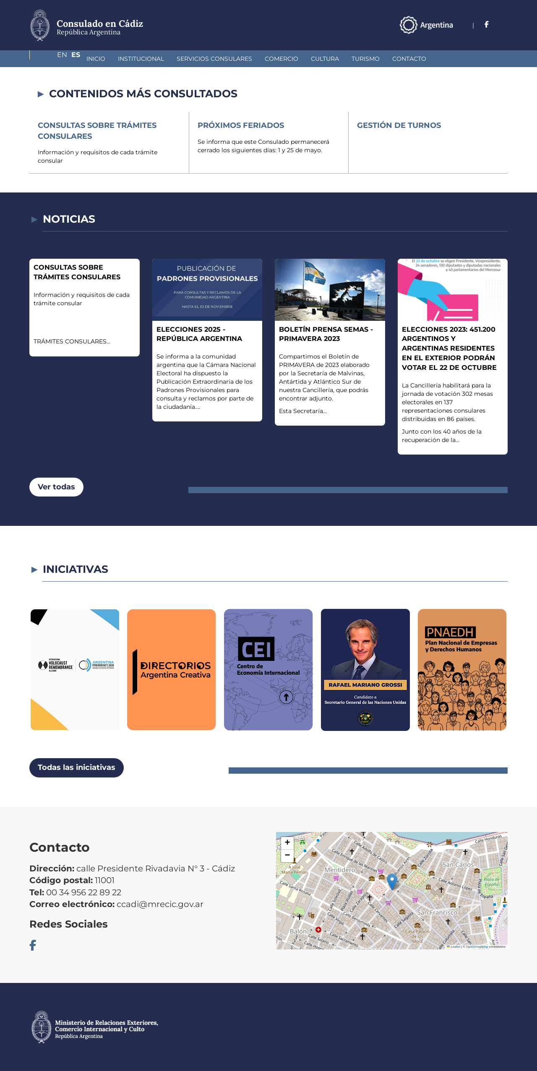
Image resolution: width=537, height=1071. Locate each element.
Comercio (237, 58)
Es (503, 25)
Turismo (321, 58)
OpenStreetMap (477, 947)
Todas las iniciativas (76, 767)
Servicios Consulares (170, 58)
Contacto (365, 58)
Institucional (96, 58)
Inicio (51, 58)
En (486, 25)
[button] (392, 882)
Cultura (280, 58)
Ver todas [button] (56, 486)
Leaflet (453, 947)
